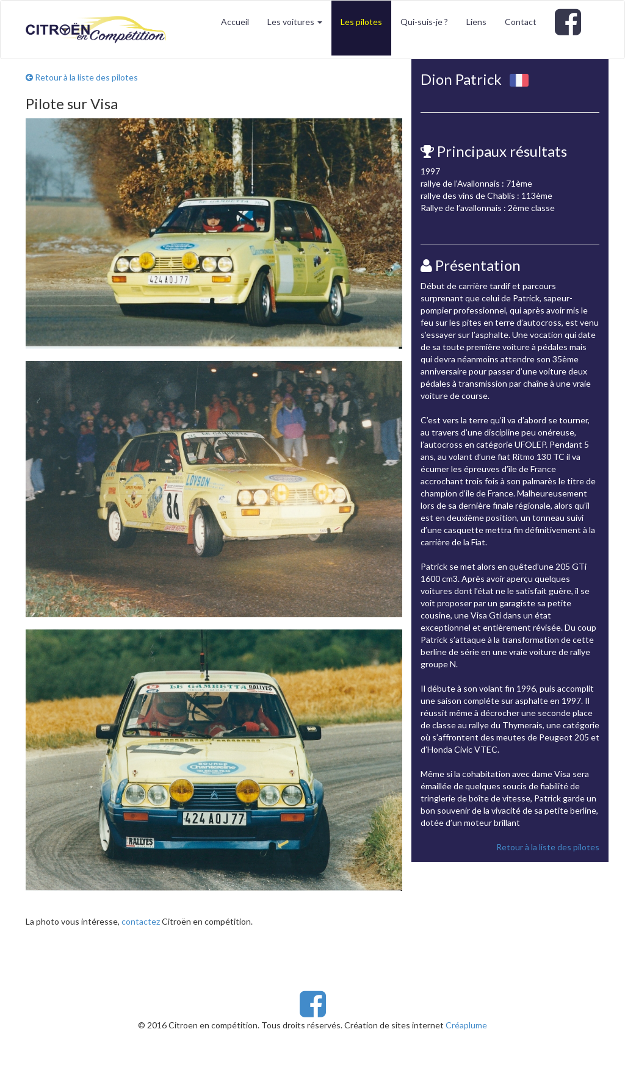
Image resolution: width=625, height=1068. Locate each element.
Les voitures (294, 21)
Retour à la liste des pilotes (82, 77)
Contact (520, 21)
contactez (140, 921)
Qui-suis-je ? (424, 21)
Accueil (235, 21)
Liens (476, 21)
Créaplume (466, 1025)
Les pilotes (361, 21)
